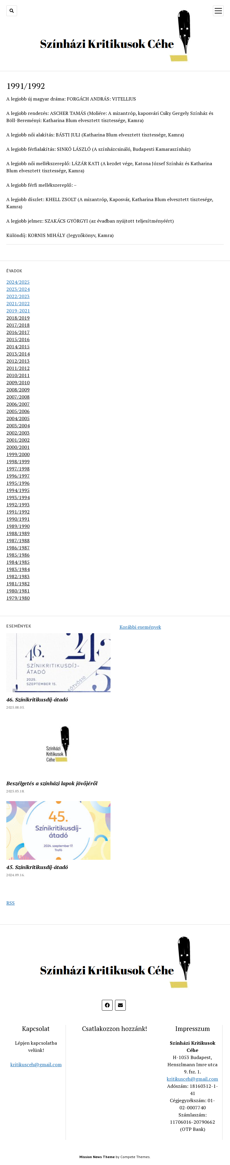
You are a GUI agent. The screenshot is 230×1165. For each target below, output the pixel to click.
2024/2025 (18, 282)
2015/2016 (18, 339)
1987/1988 (18, 540)
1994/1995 (18, 490)
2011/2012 (18, 368)
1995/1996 (18, 483)
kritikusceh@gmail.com (36, 1064)
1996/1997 (18, 476)
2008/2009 (18, 389)
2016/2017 (18, 332)
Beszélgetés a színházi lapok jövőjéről (51, 783)
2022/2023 (18, 296)
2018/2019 (18, 318)
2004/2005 (18, 418)
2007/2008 (18, 397)
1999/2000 (18, 454)
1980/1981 (18, 590)
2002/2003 (18, 432)
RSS (10, 903)
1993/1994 (18, 497)
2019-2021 (18, 310)
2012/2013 (18, 361)
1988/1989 (18, 533)
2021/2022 (18, 303)
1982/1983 (18, 576)
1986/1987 (18, 547)
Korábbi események (140, 627)
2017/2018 (18, 325)
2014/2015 (18, 346)
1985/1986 (18, 555)
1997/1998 (18, 468)
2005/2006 (18, 411)
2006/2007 (18, 404)
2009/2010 (18, 382)
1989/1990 (18, 526)
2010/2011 (18, 375)
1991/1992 (18, 511)
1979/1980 (18, 598)
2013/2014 (18, 353)
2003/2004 (18, 425)
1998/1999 (18, 461)
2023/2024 (18, 289)
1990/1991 (18, 519)
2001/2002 (18, 440)
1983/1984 (18, 569)
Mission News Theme (97, 1157)
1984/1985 (18, 562)
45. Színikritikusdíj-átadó (37, 867)
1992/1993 (18, 504)
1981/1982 (18, 583)
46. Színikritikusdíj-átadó (37, 699)
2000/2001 (18, 447)
